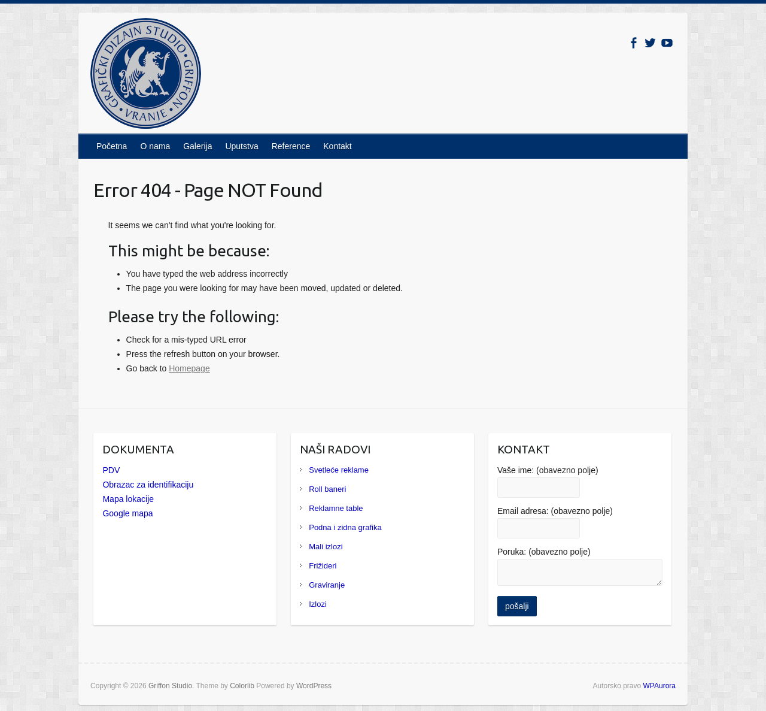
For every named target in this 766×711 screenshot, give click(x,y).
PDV (111, 470)
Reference (291, 146)
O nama (155, 146)
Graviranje (327, 584)
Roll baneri (327, 489)
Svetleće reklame (339, 469)
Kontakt (337, 146)
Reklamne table (336, 508)
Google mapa (127, 513)
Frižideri (322, 565)
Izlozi (318, 604)
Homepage (189, 368)
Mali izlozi (325, 546)
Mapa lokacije (128, 499)
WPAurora (659, 686)
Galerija (197, 146)
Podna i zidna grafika (345, 527)
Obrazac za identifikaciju (147, 484)
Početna (111, 146)
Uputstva (241, 146)
